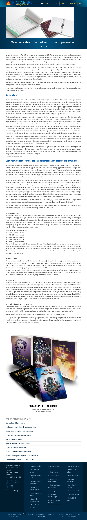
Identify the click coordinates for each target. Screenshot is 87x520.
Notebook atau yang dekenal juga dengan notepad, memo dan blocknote (30, 55)
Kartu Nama (54, 472)
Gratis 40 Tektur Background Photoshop (19, 431)
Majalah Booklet (36, 466)
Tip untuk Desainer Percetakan (16, 447)
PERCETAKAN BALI (72, 516)
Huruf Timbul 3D (73, 491)
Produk (30, 514)
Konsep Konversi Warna (14, 439)
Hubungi (15, 491)
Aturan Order (41, 517)
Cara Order (50, 514)
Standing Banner (73, 466)
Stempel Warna (73, 494)
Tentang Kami (40, 514)
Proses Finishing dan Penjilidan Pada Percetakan (22, 456)
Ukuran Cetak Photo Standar (15, 423)
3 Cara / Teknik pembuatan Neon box (18, 452)
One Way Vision (73, 476)
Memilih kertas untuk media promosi (18, 443)
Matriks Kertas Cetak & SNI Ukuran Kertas (20, 460)
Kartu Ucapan (54, 476)
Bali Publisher (69, 514)
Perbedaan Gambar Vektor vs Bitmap (18, 435)
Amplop (52, 491)
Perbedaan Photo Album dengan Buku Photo (21, 427)
